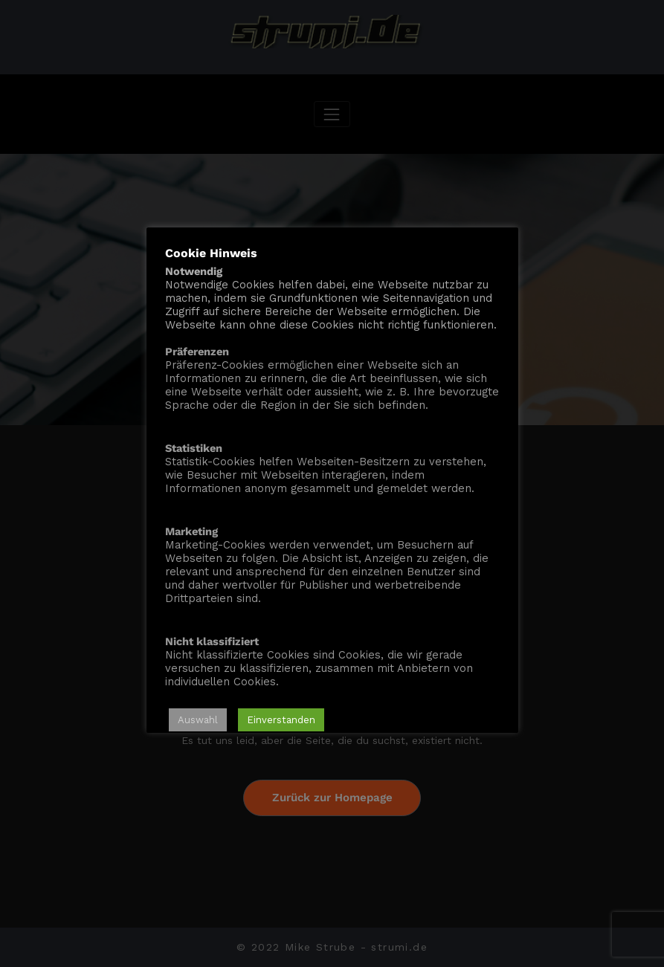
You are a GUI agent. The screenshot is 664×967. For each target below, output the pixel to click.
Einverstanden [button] (281, 719)
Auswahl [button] (198, 719)
